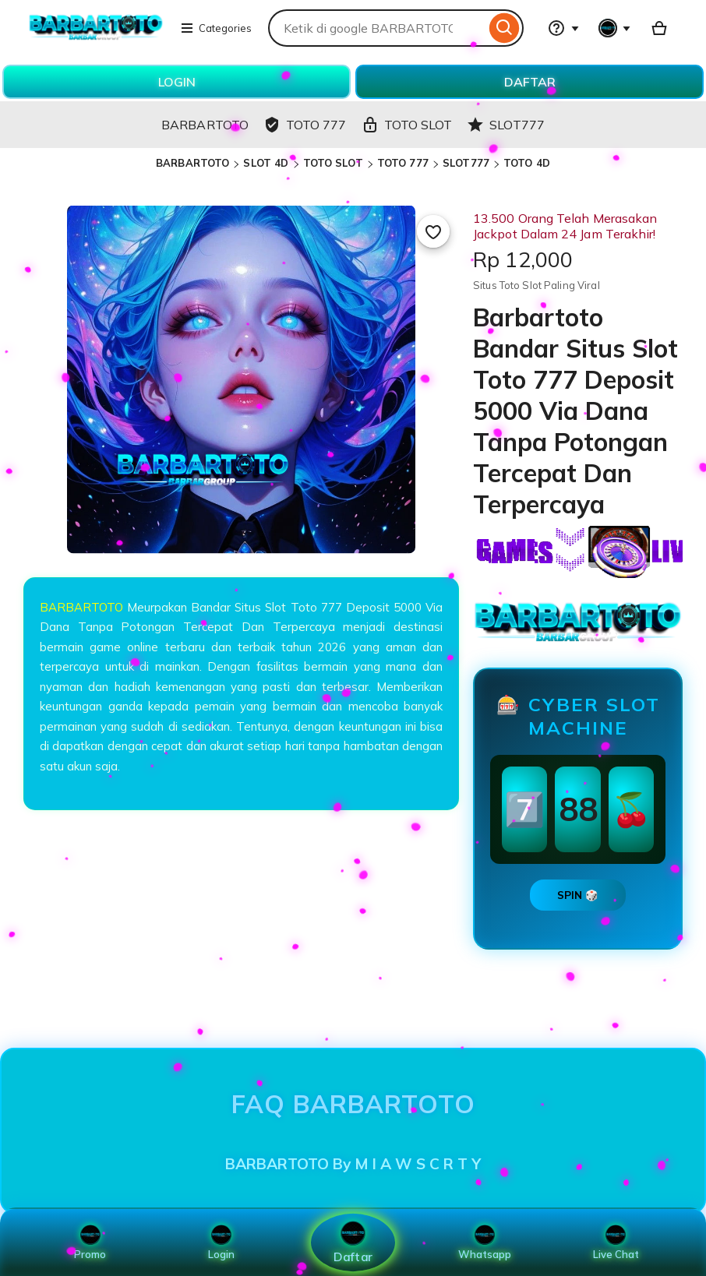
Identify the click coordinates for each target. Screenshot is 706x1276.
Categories (216, 28)
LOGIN (177, 82)
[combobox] (376, 28)
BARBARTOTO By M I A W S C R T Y (353, 1163)
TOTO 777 (403, 163)
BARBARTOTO (192, 163)
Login (221, 1242)
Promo (90, 1242)
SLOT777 (466, 163)
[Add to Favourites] (433, 231)
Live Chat (616, 1242)
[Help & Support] (563, 28)
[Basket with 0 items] (659, 28)
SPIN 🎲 (577, 895)
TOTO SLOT (333, 163)
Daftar (353, 1242)
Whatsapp (484, 1242)
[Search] (504, 28)
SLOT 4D (265, 163)
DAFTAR (530, 82)
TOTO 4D (526, 163)
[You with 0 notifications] (615, 28)
